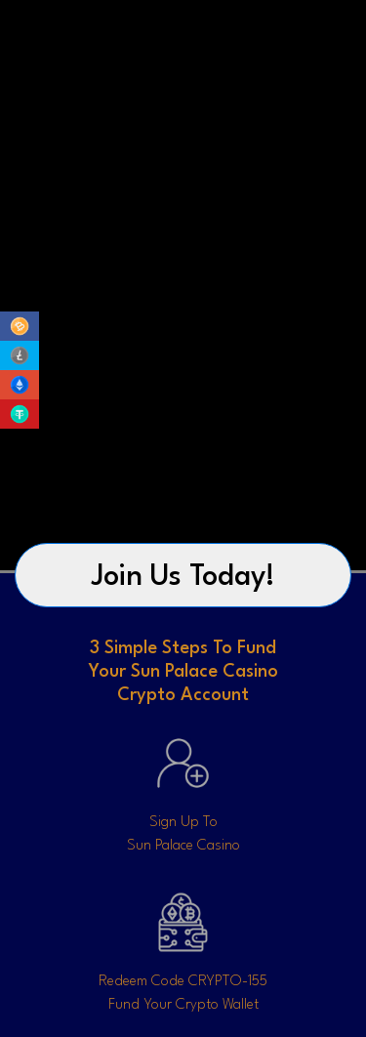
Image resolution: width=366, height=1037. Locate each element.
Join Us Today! (183, 577)
